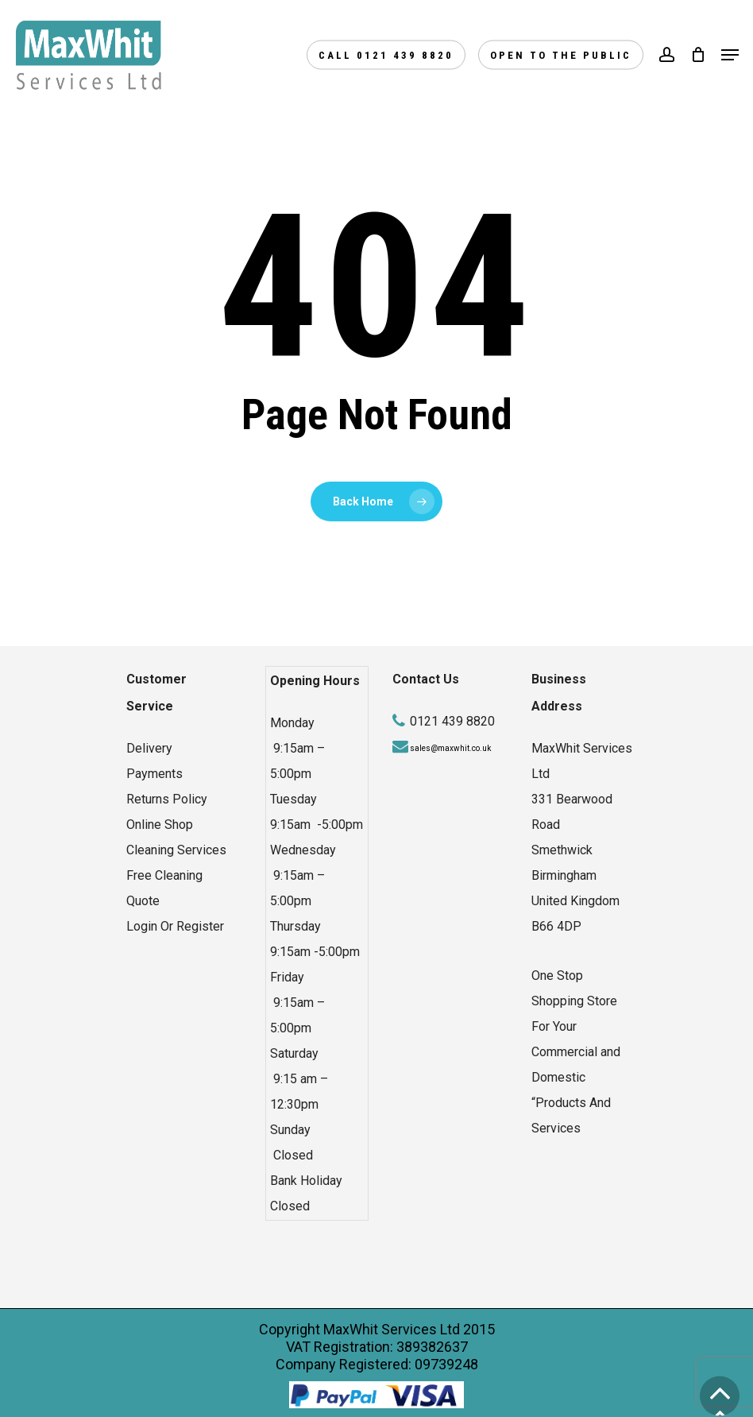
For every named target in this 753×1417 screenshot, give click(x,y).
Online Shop (159, 824)
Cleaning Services (176, 850)
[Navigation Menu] (730, 55)
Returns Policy (166, 799)
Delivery (149, 748)
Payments (154, 773)
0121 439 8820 (452, 721)
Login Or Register (175, 926)
